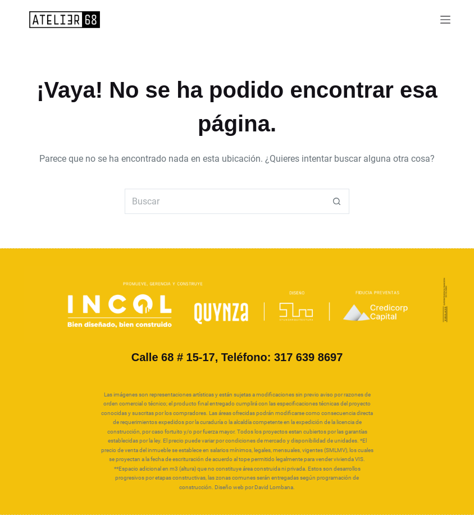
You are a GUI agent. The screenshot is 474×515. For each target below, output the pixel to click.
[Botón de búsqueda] (336, 201)
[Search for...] (224, 201)
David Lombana (273, 487)
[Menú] (445, 20)
